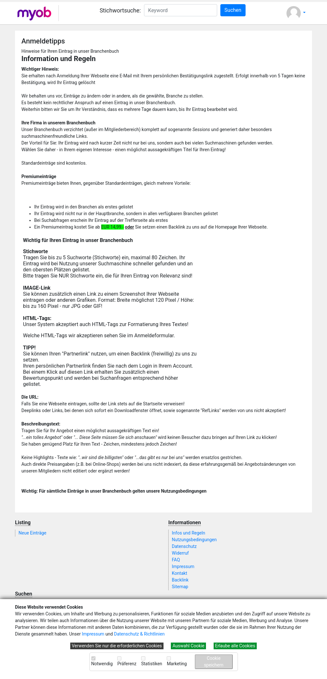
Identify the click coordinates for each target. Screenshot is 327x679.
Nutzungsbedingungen (194, 539)
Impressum (93, 633)
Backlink (180, 579)
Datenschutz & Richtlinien (139, 633)
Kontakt (179, 573)
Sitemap (180, 586)
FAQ (176, 559)
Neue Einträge (32, 532)
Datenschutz (184, 546)
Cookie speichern (214, 661)
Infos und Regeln (188, 532)
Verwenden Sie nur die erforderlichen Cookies (117, 645)
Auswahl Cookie (188, 645)
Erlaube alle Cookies (235, 645)
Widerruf (180, 553)
